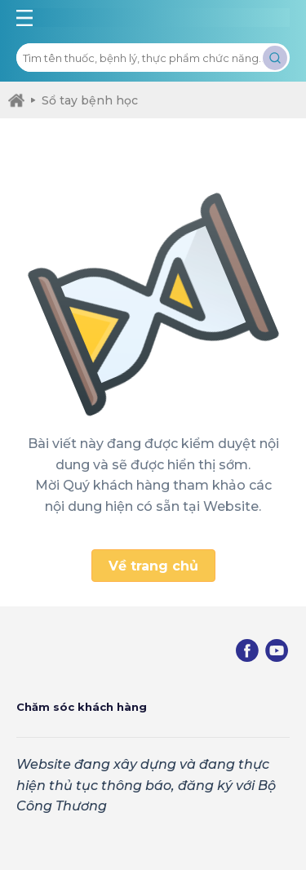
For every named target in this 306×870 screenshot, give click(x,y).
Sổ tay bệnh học (84, 100)
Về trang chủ (153, 566)
